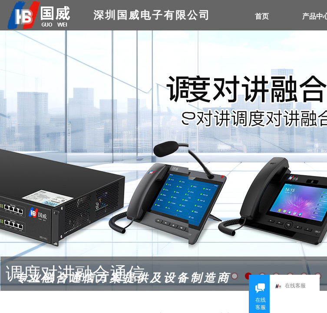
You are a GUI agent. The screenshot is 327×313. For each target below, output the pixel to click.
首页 (262, 16)
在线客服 (290, 286)
